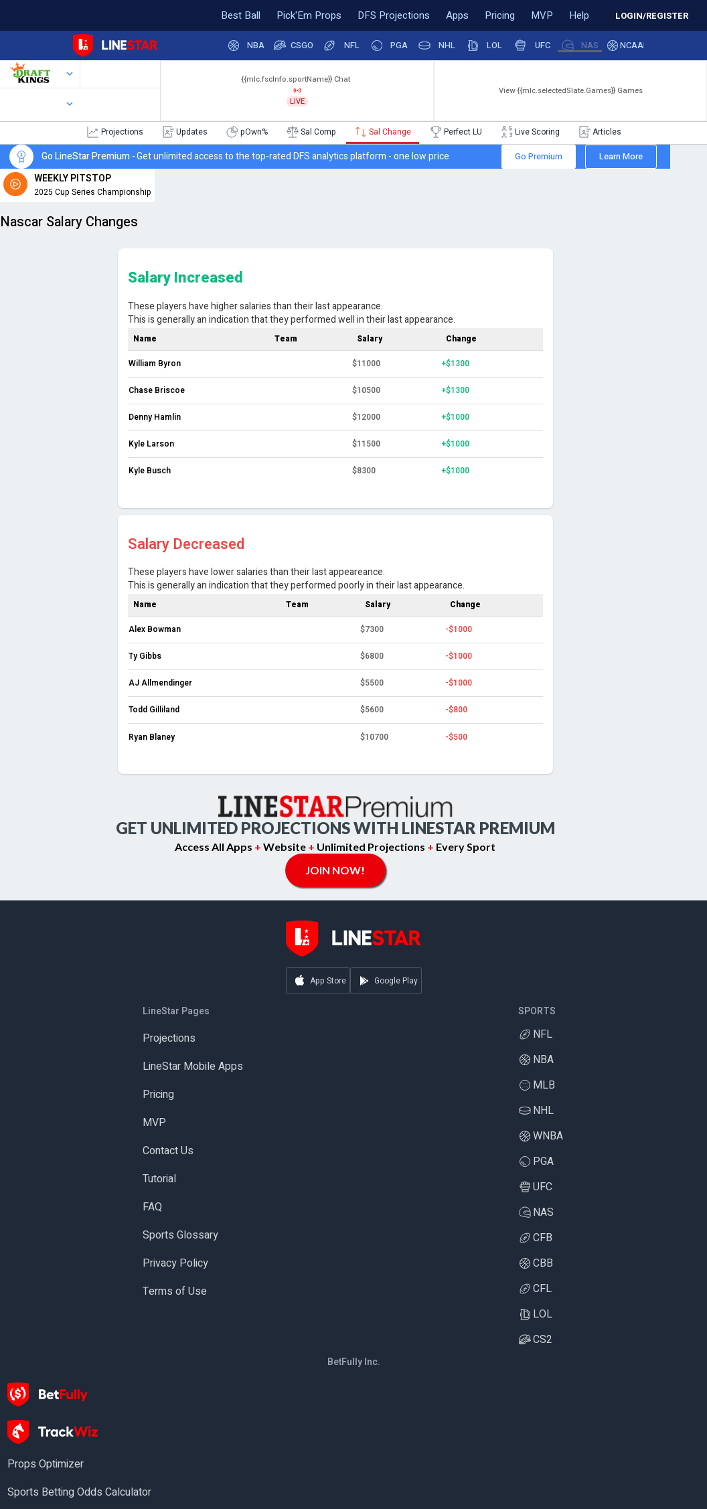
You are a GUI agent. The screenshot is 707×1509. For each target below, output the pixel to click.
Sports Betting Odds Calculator (79, 1493)
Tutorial (159, 1180)
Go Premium (538, 156)
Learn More (621, 156)
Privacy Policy (175, 1264)
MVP (154, 1123)
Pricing (158, 1095)
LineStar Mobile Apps (193, 1067)
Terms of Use (175, 1292)
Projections (169, 1039)
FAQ (152, 1208)
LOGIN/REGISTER (651, 15)
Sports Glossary (180, 1236)
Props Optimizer (45, 1465)
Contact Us (168, 1151)
